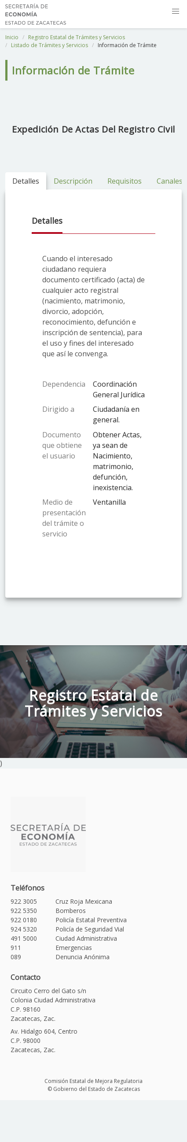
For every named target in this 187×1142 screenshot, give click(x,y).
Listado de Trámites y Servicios (49, 45)
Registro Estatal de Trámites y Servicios (76, 37)
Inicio (11, 37)
